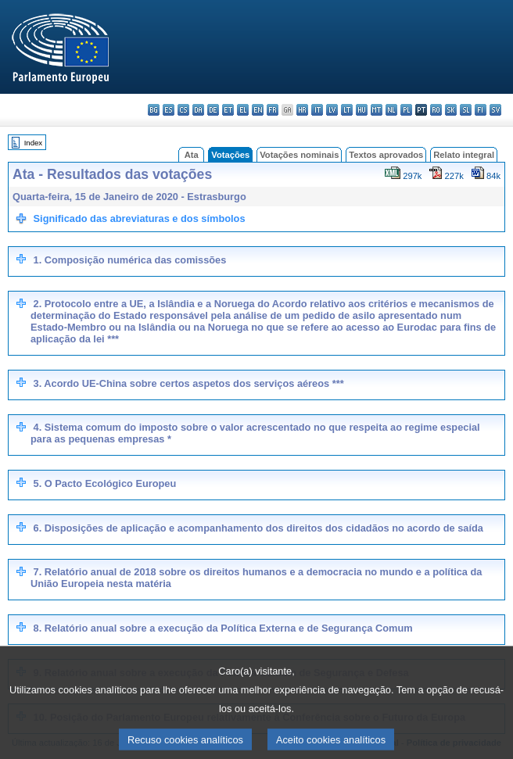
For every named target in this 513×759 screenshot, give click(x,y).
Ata (192, 154)
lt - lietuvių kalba (347, 110)
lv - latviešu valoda (332, 110)
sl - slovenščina (466, 110)
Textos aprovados (386, 154)
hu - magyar (362, 110)
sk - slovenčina (451, 110)
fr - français (272, 110)
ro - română (436, 110)
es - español (168, 110)
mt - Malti (376, 110)
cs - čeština (183, 110)
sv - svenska (495, 110)
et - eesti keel (228, 110)
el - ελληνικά (243, 110)
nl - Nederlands (391, 110)
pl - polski (406, 110)
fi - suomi (480, 110)
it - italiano (317, 110)
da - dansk (198, 110)
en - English (258, 110)
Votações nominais (299, 154)
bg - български (154, 110)
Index (33, 142)
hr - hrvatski (302, 110)
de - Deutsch (213, 110)
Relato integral (463, 154)
